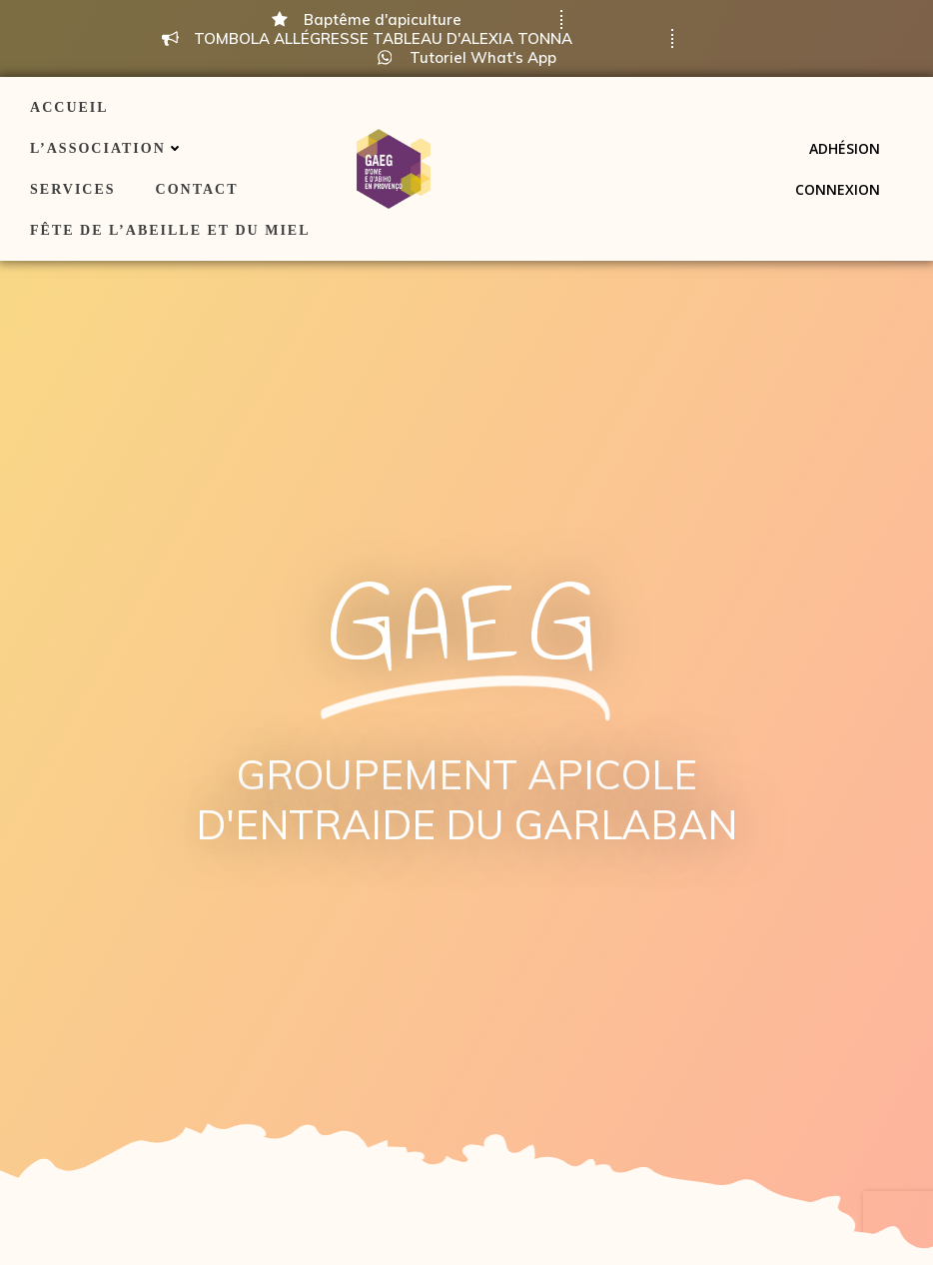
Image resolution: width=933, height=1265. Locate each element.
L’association (107, 148)
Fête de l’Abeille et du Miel (170, 230)
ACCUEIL (69, 107)
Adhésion (844, 148)
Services (73, 189)
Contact (197, 189)
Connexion (837, 189)
